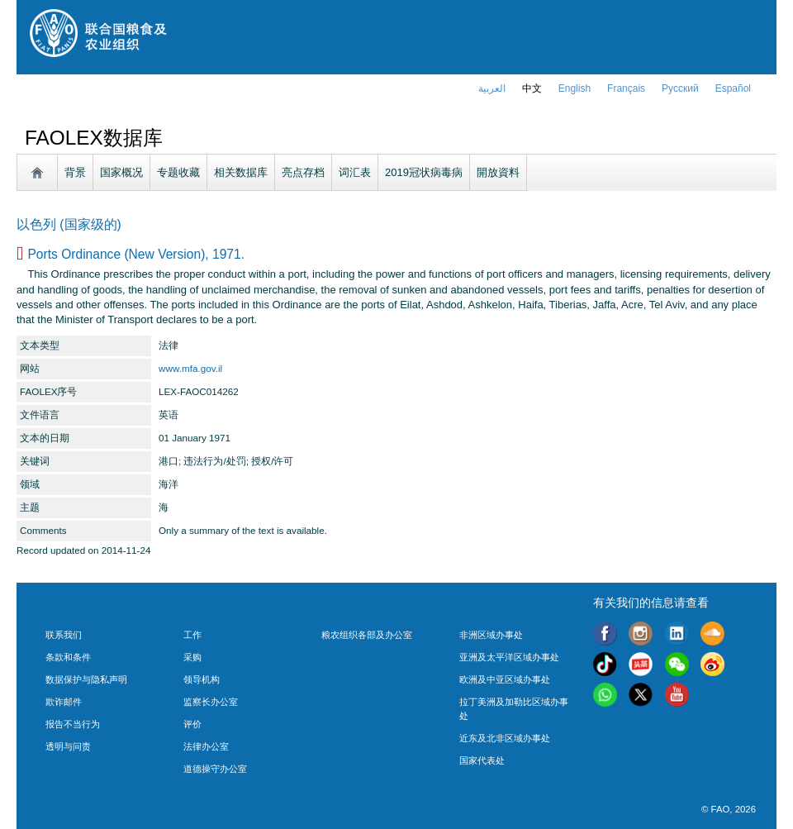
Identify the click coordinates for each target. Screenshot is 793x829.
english (574, 88)
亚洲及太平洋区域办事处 (509, 657)
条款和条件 (68, 657)
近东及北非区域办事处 (504, 738)
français (626, 88)
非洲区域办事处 (491, 635)
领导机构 (201, 679)
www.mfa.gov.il (190, 368)
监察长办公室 (210, 702)
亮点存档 (303, 172)
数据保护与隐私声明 (86, 679)
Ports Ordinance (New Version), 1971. (136, 254)
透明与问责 (68, 746)
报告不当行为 (72, 724)
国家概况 (121, 172)
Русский (680, 88)
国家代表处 (482, 760)
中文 (532, 88)
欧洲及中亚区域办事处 (504, 679)
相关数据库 (241, 172)
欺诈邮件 (63, 702)
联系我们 (63, 635)
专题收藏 (178, 172)
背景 (75, 172)
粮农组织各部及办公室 (366, 635)
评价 (192, 724)
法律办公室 (206, 746)
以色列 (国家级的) (69, 224)
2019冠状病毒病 (424, 172)
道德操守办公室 (215, 769)
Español (733, 88)
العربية (492, 88)
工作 (192, 635)
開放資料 (498, 172)
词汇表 (355, 172)
